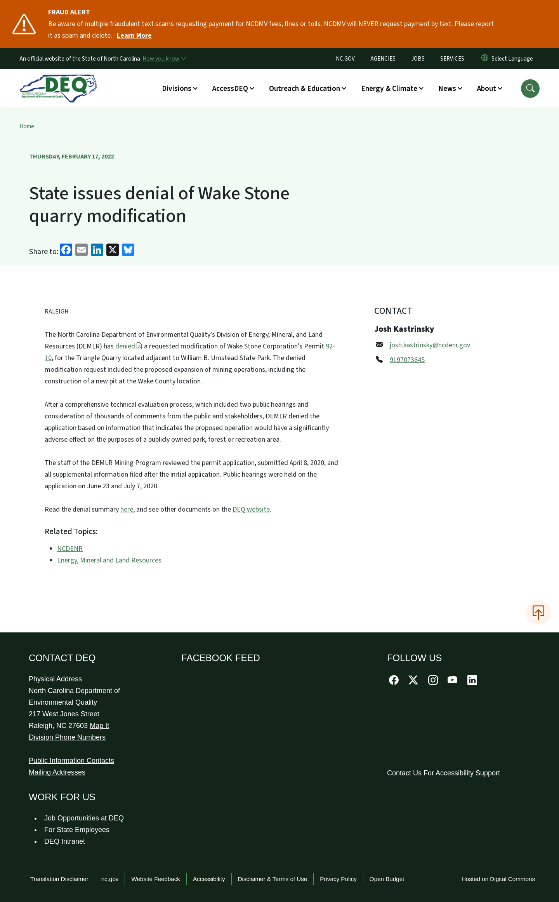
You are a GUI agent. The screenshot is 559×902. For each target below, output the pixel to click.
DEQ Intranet (64, 841)
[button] (530, 88)
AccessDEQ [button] (230, 88)
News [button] (447, 88)
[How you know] (163, 58)
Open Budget (387, 879)
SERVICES (452, 58)
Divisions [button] (176, 88)
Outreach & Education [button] (304, 88)
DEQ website (251, 509)
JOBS (418, 58)
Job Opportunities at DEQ (84, 818)
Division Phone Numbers (67, 737)
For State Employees (76, 830)
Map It (99, 726)
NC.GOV (345, 58)
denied (128, 346)
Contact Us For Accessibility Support (443, 773)
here (126, 509)
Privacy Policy (338, 879)
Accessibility (209, 879)
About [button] (486, 88)
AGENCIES (383, 58)
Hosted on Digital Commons (498, 879)
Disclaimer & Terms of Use (272, 879)
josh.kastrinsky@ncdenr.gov (430, 345)
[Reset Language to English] (484, 58)
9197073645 (407, 360)
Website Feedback (155, 879)
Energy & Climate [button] (389, 88)
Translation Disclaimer (59, 879)
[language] (513, 58)
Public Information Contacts (71, 760)
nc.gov (110, 879)
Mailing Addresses (57, 772)
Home (26, 126)
